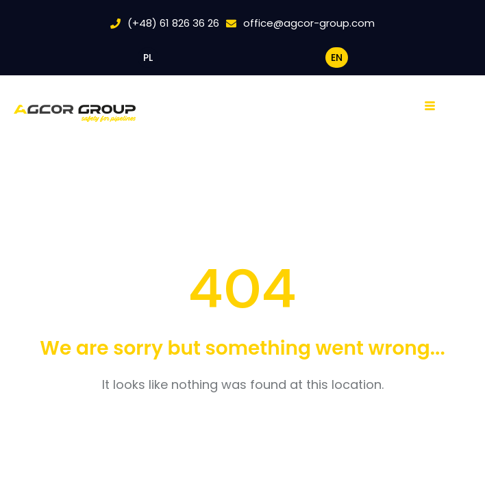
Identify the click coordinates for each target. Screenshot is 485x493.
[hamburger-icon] (433, 106)
